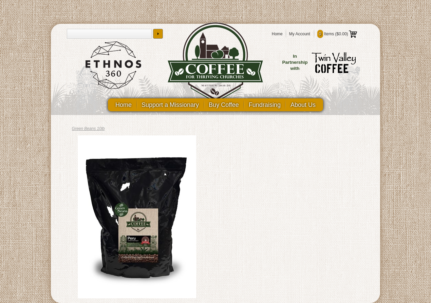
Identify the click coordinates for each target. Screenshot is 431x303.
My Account (299, 34)
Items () (337, 34)
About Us (303, 104)
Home (277, 34)
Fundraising (265, 104)
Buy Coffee (224, 104)
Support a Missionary (170, 104)
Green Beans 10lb (88, 128)
